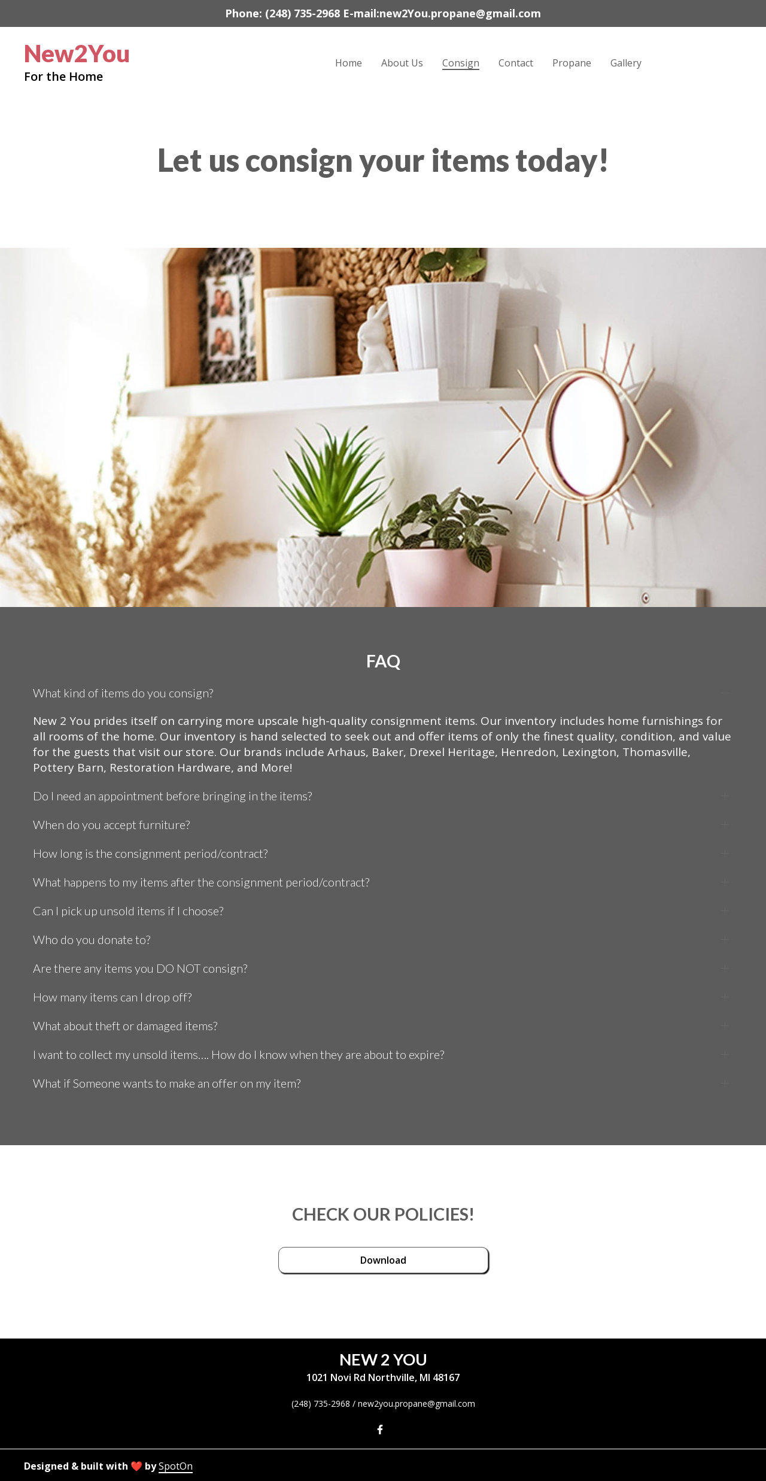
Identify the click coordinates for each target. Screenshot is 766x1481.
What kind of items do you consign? (123, 692)
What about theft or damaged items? (125, 1025)
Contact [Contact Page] (515, 62)
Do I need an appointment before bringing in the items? (172, 795)
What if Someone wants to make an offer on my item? (166, 1083)
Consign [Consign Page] (460, 62)
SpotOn (176, 1466)
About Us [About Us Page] (402, 62)
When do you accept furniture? (111, 824)
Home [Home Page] (348, 62)
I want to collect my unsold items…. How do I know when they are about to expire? (238, 1054)
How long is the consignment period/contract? (150, 853)
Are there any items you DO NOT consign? (140, 968)
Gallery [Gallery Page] (626, 62)
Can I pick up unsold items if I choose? (128, 910)
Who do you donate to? (91, 939)
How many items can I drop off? (112, 997)
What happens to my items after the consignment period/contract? (201, 882)
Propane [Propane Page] (571, 62)
